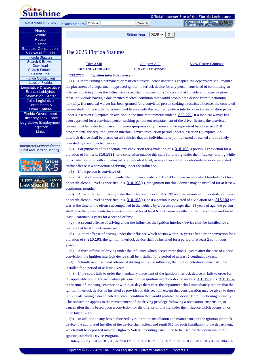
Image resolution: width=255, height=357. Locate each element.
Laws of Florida (40, 83)
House (40, 39)
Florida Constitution (40, 78)
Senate (40, 35)
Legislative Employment (40, 122)
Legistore (40, 127)
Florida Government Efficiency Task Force (40, 116)
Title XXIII (94, 64)
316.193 (181, 149)
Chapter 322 (150, 64)
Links (40, 131)
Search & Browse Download (40, 64)
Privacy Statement (154, 350)
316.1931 (107, 154)
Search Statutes (40, 70)
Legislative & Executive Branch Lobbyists (40, 89)
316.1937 (227, 279)
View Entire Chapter (207, 64)
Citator (40, 44)
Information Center (40, 96)
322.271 (185, 115)
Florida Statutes (40, 57)
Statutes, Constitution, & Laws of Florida (40, 50)
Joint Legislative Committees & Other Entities (40, 105)
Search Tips (40, 74)
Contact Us (179, 350)
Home (40, 30)
